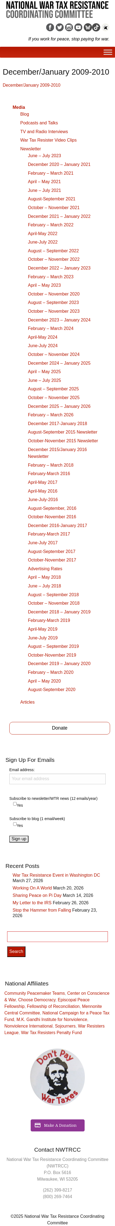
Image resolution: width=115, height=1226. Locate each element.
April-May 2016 (43, 491)
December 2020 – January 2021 (59, 164)
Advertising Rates (45, 568)
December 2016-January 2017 (57, 525)
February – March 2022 (50, 225)
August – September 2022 (53, 250)
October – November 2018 (54, 603)
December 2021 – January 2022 (59, 216)
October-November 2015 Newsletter (63, 440)
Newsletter (30, 149)
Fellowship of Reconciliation (53, 1006)
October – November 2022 (54, 259)
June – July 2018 (44, 586)
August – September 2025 (53, 389)
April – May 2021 (44, 181)
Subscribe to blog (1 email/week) (37, 819)
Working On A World (32, 888)
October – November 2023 (54, 311)
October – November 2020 (54, 294)
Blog (24, 114)
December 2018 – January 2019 (59, 612)
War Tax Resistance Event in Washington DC (56, 875)
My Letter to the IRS (32, 902)
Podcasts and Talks (39, 123)
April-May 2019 (43, 629)
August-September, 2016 (52, 508)
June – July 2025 (44, 380)
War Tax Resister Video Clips (48, 140)
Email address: (57, 776)
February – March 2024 (50, 328)
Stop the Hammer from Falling (42, 910)
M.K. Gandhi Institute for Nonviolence (51, 1019)
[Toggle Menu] (108, 52)
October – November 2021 (54, 207)
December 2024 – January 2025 (59, 363)
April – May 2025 (44, 371)
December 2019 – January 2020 (59, 663)
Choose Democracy (37, 999)
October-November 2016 (52, 516)
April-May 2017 (43, 482)
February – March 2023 (50, 276)
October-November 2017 (52, 560)
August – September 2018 (53, 594)
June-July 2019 (43, 638)
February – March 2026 (50, 414)
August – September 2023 (53, 302)
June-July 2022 (43, 242)
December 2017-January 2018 (57, 423)
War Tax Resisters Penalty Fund (51, 1032)
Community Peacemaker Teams (34, 993)
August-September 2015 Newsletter (62, 432)
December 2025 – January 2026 (59, 406)
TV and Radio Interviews (44, 131)
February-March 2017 (49, 534)
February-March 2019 (49, 620)
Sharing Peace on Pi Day (37, 895)
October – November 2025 (54, 397)
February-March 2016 (49, 473)
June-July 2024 (43, 345)
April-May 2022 (43, 233)
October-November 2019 (52, 655)
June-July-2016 (43, 499)
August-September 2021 (51, 199)
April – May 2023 (44, 285)
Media (19, 107)
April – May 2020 (44, 681)
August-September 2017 (51, 551)
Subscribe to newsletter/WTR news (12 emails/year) (53, 798)
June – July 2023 (44, 155)
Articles (27, 702)
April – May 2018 (44, 577)
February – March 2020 (50, 672)
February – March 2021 (50, 173)
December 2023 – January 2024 (59, 320)
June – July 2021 (44, 190)
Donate (60, 728)
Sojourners (65, 1026)
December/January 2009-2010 (32, 85)
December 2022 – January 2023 (59, 268)
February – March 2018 (50, 465)
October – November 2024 (54, 354)
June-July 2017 (43, 542)
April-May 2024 (43, 337)
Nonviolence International (28, 1026)
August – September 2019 (53, 646)
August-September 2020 (51, 689)
